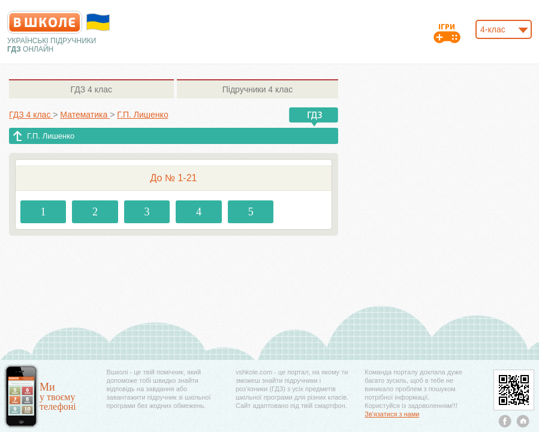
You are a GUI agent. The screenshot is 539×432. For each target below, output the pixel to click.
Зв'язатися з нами (392, 414)
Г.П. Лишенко (50, 135)
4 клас (91, 89)
